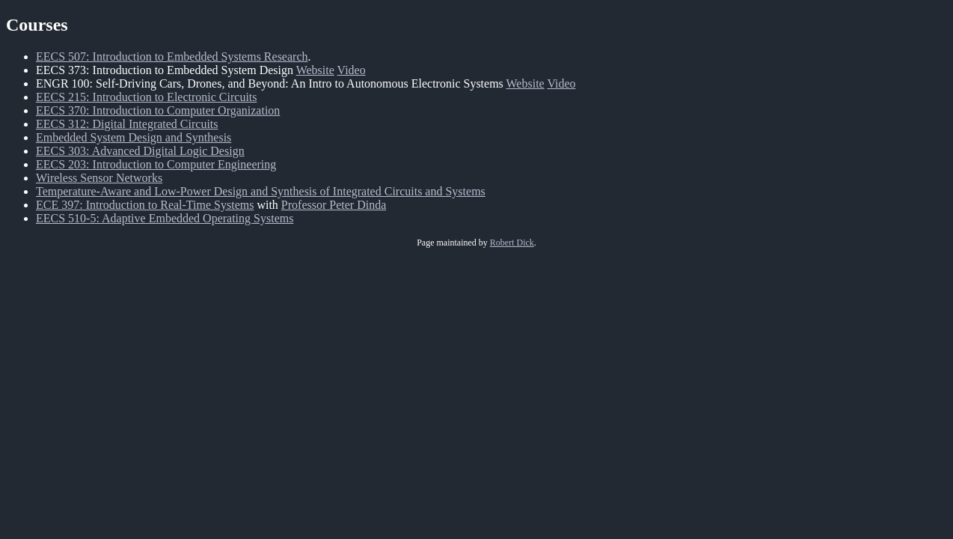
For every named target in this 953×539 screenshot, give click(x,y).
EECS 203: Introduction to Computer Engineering (156, 164)
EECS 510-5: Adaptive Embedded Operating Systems (164, 218)
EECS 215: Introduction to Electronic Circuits (146, 97)
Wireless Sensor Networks (99, 177)
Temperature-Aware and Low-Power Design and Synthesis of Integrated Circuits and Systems (260, 191)
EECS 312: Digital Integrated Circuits (127, 124)
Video (351, 70)
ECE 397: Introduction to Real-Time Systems (145, 204)
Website (315, 70)
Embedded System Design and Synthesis (133, 137)
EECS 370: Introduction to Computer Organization (158, 110)
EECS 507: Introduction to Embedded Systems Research (172, 56)
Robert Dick (512, 242)
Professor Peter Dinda (333, 204)
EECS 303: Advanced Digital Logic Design (140, 150)
